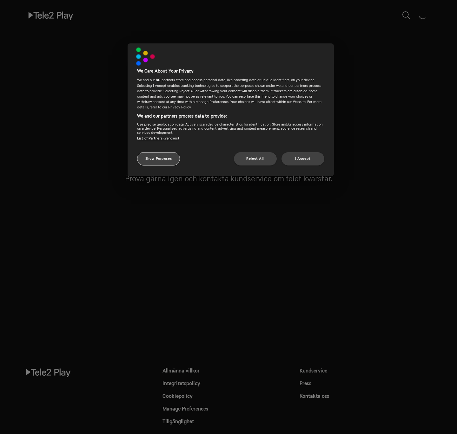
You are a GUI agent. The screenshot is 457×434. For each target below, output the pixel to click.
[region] (231, 109)
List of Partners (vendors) (158, 138)
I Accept (303, 159)
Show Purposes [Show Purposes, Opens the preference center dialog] (158, 159)
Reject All (255, 159)
